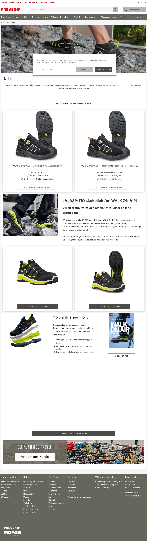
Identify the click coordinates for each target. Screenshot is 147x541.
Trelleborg (27, 503)
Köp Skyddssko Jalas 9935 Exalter (37, 187)
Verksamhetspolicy (56, 503)
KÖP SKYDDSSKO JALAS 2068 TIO (37, 307)
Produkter (5, 17)
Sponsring (52, 491)
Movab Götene (29, 512)
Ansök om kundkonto (10, 482)
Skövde (26, 500)
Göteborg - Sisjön (31, 485)
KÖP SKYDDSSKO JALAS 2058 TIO (109, 307)
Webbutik (5, 497)
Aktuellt (54, 17)
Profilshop (78, 17)
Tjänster (35, 17)
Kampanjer (16, 17)
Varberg (26, 488)
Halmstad (27, 491)
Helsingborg (28, 494)
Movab (52, 2)
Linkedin (71, 482)
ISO (50, 497)
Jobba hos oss (54, 488)
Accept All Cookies (103, 69)
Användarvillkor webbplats (106, 485)
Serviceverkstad (92, 17)
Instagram (72, 488)
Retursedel (33, 2)
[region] (74, 65)
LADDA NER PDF (121, 356)
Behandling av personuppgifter (108, 482)
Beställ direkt (137, 17)
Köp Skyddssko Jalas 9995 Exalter (109, 187)
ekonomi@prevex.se (134, 496)
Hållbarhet (44, 2)
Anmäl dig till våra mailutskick (80, 497)
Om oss (51, 509)
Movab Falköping (30, 509)
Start (3, 22)
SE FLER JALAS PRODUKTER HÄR (73, 434)
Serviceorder (21, 2)
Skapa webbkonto (9, 485)
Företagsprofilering (109, 17)
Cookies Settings (102, 488)
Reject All (84, 69)
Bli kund (4, 2)
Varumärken (11, 22)
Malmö (26, 497)
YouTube (71, 491)
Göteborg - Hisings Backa (34, 482)
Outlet (26, 17)
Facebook (72, 485)
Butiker (12, 2)
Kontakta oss (65, 17)
